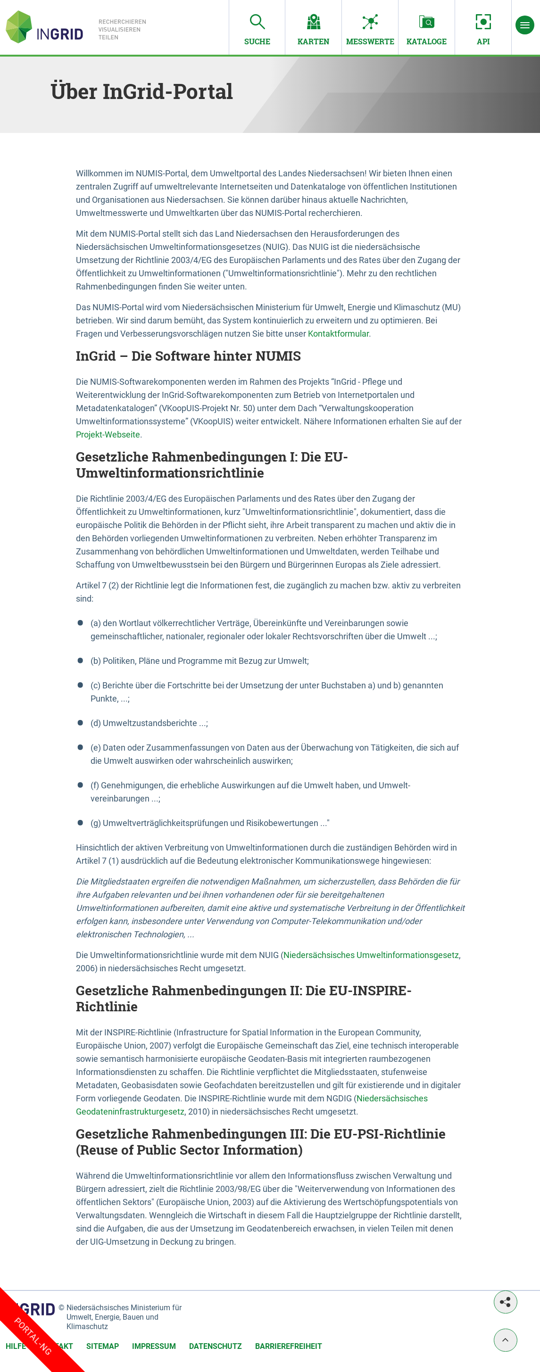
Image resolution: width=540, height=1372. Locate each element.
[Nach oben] (505, 1340)
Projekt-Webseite (108, 434)
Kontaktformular (338, 334)
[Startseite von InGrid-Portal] (76, 26)
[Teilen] (505, 1302)
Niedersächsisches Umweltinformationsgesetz (371, 955)
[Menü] (524, 25)
